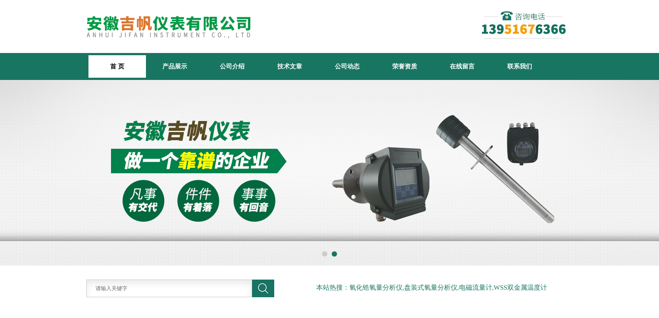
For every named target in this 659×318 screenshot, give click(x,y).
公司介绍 (232, 66)
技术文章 (289, 66)
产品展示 (174, 66)
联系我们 (519, 66)
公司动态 (347, 66)
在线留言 (462, 66)
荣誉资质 (404, 66)
